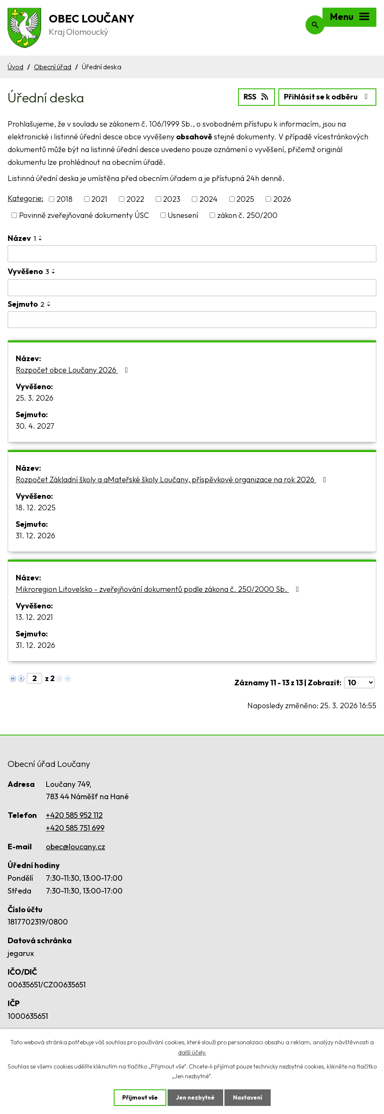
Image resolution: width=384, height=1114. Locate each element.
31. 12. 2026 (35, 535)
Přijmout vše (139, 1097)
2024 (208, 199)
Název (22, 238)
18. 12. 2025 (36, 507)
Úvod (15, 66)
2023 (171, 199)
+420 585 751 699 (75, 827)
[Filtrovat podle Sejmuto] (192, 319)
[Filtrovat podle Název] (192, 253)
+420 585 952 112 (74, 815)
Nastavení (248, 1097)
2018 (64, 199)
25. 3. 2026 (34, 398)
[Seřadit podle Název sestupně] (40, 239)
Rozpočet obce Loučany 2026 (74, 370)
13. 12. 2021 (34, 617)
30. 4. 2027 (35, 426)
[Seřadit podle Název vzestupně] (40, 236)
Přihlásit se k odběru (327, 97)
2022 (135, 199)
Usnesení (183, 215)
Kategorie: (25, 198)
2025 (245, 199)
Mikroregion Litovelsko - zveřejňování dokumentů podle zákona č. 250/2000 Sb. (159, 589)
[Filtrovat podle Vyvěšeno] (192, 287)
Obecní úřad (52, 66)
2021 (99, 199)
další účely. (192, 1052)
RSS (255, 97)
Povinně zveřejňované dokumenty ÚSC (84, 215)
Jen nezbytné (195, 1097)
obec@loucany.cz (75, 846)
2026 (282, 199)
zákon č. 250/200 (247, 215)
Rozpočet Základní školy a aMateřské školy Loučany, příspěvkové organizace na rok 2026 (173, 479)
